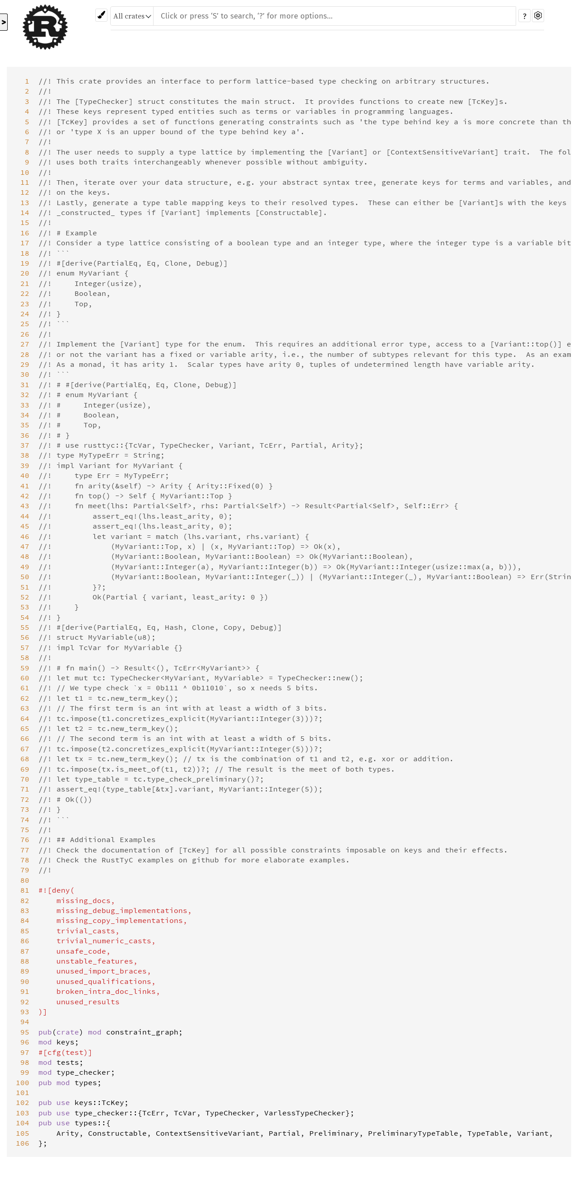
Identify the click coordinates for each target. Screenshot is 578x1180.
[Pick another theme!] (101, 15)
